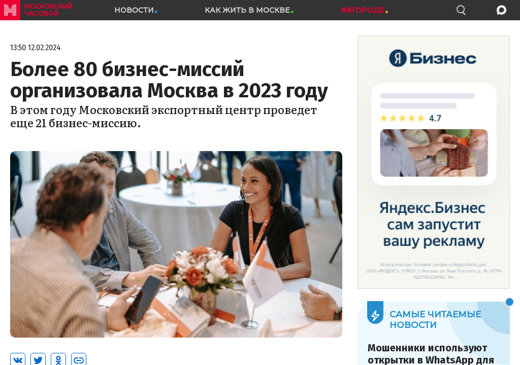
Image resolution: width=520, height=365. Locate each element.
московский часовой (48, 10)
